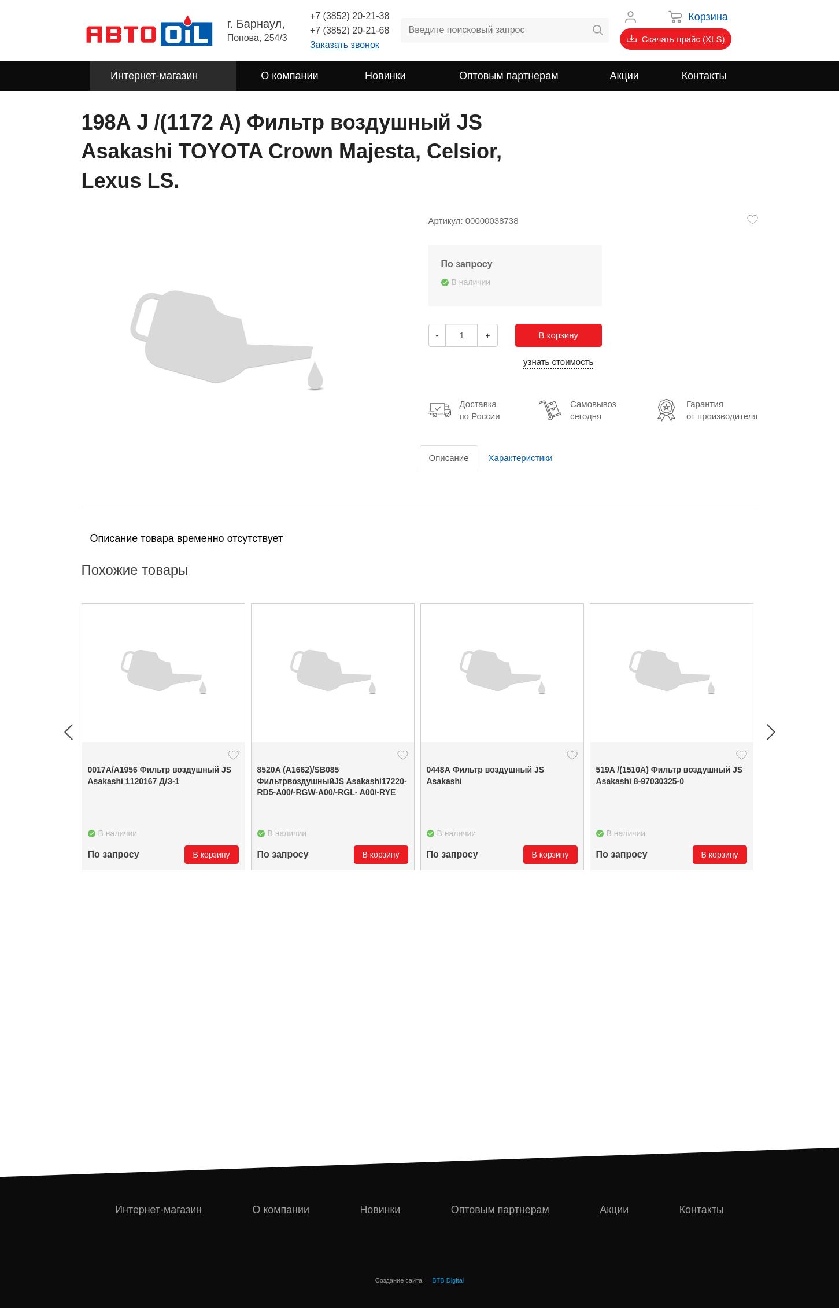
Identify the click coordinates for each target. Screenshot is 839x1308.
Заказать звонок (344, 45)
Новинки (380, 1209)
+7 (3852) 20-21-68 (349, 30)
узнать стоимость (558, 362)
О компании (280, 1209)
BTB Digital (448, 1280)
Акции (614, 1209)
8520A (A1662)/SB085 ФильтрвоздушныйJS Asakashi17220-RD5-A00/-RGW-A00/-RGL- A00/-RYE (332, 781)
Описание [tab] (449, 458)
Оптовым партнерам (500, 1209)
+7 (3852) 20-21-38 (349, 16)
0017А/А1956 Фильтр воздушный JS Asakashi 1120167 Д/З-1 (160, 775)
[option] (163, 736)
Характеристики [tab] (521, 458)
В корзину (558, 335)
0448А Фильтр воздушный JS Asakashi (486, 775)
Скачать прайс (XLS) (676, 39)
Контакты (701, 1209)
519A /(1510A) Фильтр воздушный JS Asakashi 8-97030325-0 (669, 775)
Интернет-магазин (158, 1209)
